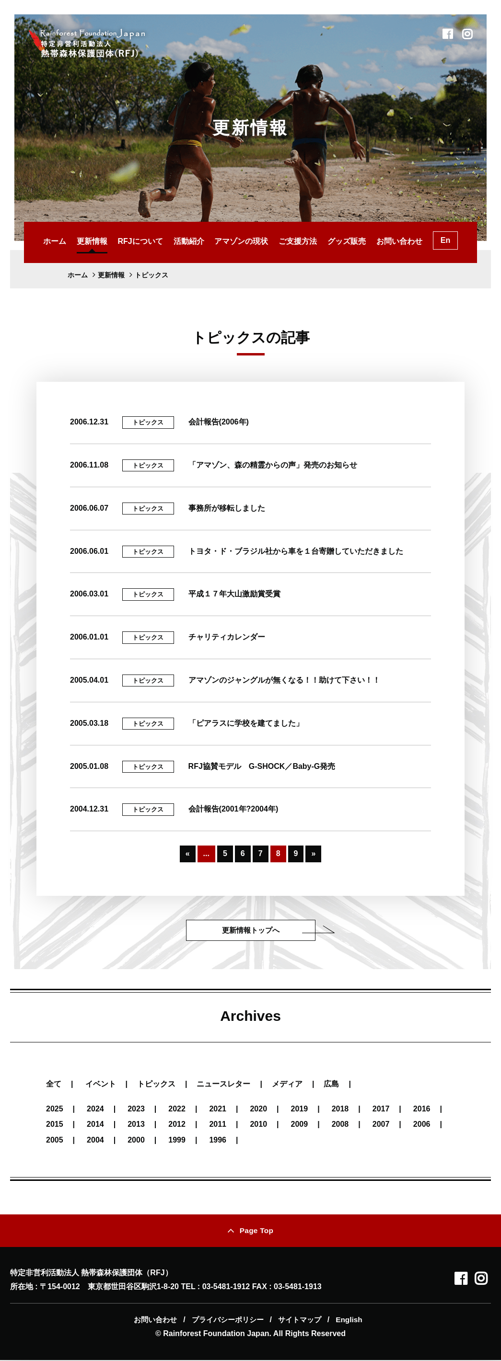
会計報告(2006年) (218, 422)
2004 (95, 1140)
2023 (136, 1109)
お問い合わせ (399, 241)
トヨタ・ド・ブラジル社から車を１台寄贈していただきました (295, 551)
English (350, 1320)
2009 (299, 1125)
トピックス (147, 422)
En (445, 240)
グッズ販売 (346, 241)
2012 (177, 1125)
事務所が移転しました (226, 508)
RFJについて (140, 241)
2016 (422, 1109)
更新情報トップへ (250, 930)
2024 (95, 1109)
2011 (217, 1125)
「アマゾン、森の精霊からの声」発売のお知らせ (272, 465)
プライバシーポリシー (228, 1320)
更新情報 (92, 241)
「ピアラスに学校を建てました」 (245, 723)
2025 (54, 1109)
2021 (217, 1109)
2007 (381, 1125)
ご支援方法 (298, 241)
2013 (136, 1125)
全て (53, 1084)
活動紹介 (189, 241)
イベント (100, 1084)
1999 (177, 1140)
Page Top (256, 1231)
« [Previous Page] (188, 853)
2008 (340, 1125)
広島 (331, 1084)
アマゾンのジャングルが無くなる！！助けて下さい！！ (284, 680)
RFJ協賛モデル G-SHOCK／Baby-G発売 (262, 766)
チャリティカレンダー (226, 637)
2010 (258, 1125)
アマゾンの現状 (241, 241)
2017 (381, 1109)
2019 (299, 1109)
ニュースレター (223, 1084)
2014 (95, 1125)
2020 (258, 1109)
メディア (287, 1084)
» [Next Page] (313, 853)
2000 (136, 1140)
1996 (217, 1140)
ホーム (54, 241)
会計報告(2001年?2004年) (233, 809)
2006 (422, 1125)
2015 (54, 1125)
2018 (340, 1109)
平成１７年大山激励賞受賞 (234, 594)
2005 (54, 1140)
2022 (177, 1109)
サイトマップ (302, 1320)
